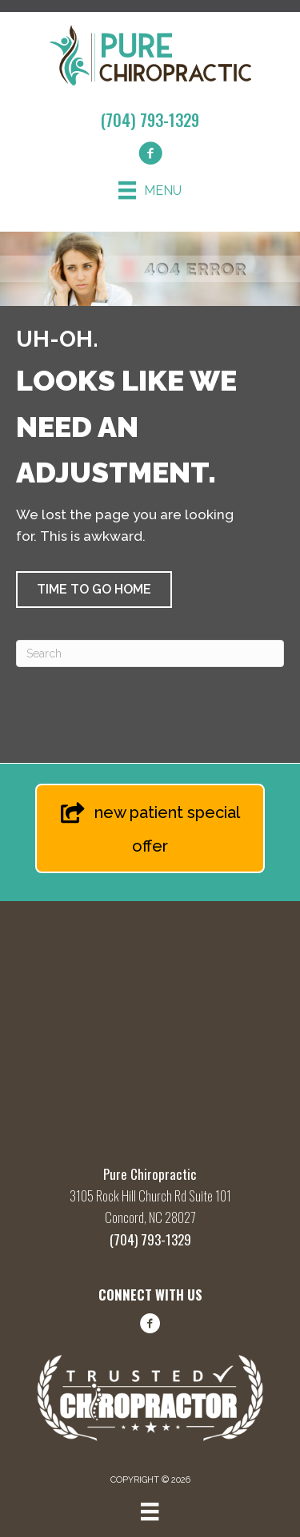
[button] (94, 589)
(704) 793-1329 (150, 120)
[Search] (150, 653)
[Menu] (150, 190)
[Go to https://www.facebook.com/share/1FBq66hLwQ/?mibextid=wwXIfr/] (150, 1326)
